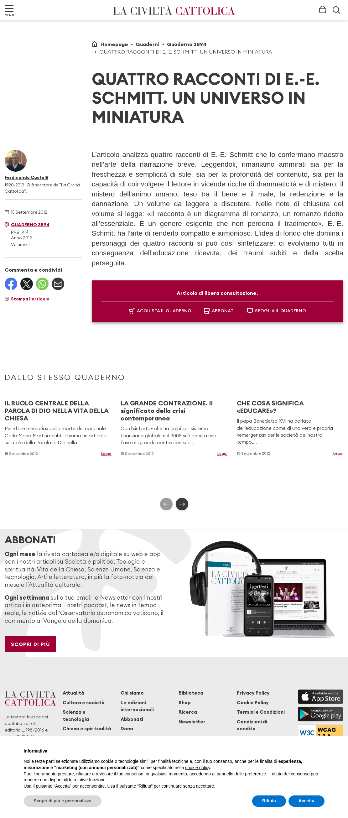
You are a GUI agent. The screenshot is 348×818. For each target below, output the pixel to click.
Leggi (106, 453)
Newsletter (192, 722)
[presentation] (166, 504)
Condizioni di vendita (252, 725)
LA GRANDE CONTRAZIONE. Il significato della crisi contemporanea (167, 410)
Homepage (114, 44)
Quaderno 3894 (186, 44)
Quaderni (147, 44)
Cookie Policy (253, 703)
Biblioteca (191, 693)
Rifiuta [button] (269, 800)
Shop (185, 703)
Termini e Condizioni (261, 712)
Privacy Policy (253, 693)
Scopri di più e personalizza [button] (62, 800)
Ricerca (188, 712)
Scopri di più (30, 644)
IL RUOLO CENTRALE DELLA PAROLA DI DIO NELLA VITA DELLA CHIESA (56, 410)
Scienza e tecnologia (76, 715)
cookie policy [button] (197, 767)
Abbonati (132, 719)
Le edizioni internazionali (137, 706)
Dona (127, 729)
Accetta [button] (306, 800)
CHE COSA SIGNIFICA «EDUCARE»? (270, 406)
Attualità (73, 693)
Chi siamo (132, 693)
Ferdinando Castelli (26, 177)
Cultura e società (84, 703)
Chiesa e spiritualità (87, 729)
